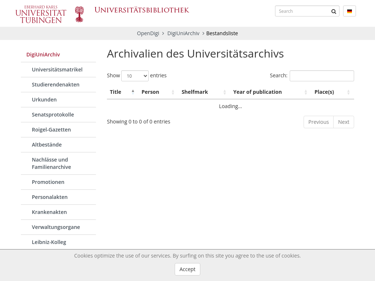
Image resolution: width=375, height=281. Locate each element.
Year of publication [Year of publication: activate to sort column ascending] (257, 91)
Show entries (137, 75)
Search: (312, 75)
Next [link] (343, 121)
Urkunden (44, 99)
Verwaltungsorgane (56, 226)
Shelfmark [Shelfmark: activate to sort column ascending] (195, 91)
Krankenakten (49, 211)
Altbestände (47, 144)
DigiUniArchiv (184, 33)
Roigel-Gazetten (51, 129)
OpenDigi (148, 33)
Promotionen (48, 181)
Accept (187, 269)
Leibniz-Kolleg (49, 242)
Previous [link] (318, 121)
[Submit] (333, 10)
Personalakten (50, 196)
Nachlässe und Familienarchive (51, 163)
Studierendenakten (55, 84)
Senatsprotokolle (53, 114)
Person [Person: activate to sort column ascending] (150, 91)
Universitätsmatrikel (57, 69)
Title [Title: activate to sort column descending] (115, 91)
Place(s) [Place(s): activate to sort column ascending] (324, 91)
